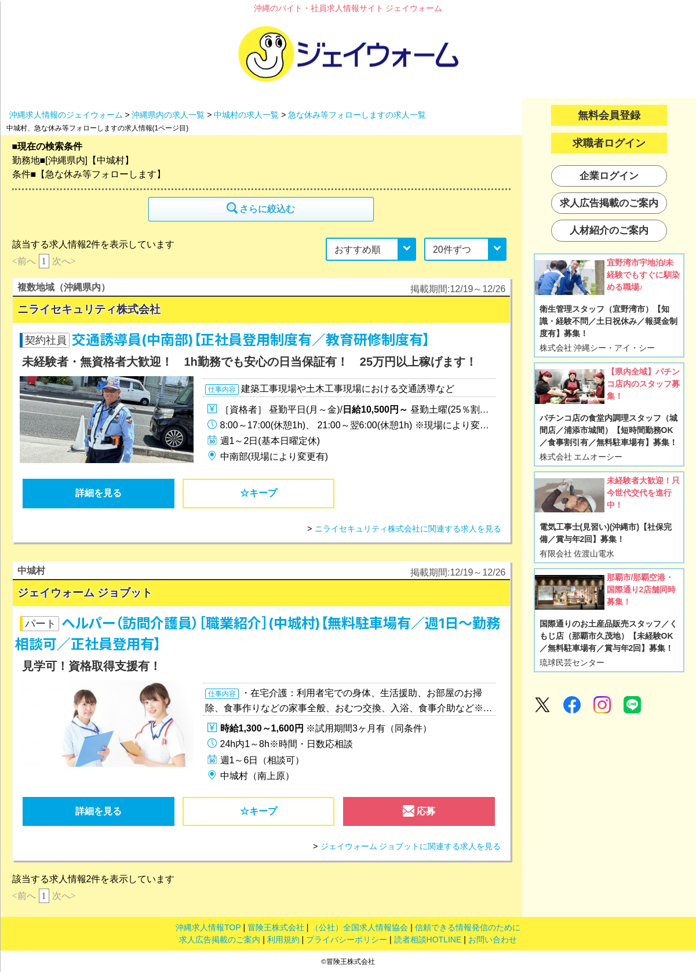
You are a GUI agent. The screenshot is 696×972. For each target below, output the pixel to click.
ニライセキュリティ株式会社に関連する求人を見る (408, 528)
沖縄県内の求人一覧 (168, 114)
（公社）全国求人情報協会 (359, 927)
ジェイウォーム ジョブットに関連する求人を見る (410, 846)
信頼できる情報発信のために (467, 927)
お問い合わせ (492, 939)
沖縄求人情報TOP (208, 927)
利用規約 (283, 939)
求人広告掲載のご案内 (219, 939)
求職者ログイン (609, 143)
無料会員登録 (609, 115)
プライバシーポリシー (346, 939)
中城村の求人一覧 (246, 114)
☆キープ (258, 493)
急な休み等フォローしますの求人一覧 (357, 114)
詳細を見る (98, 493)
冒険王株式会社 (275, 927)
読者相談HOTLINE (428, 939)
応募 (419, 813)
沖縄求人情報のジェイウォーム (66, 114)
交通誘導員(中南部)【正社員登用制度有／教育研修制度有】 (251, 340)
